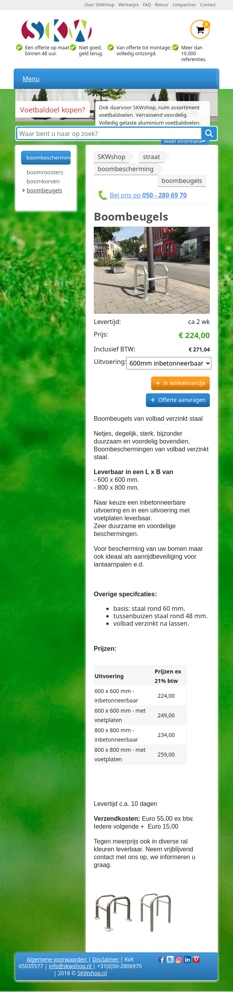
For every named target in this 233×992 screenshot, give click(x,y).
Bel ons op (148, 195)
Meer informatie (183, 141)
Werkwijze (128, 4)
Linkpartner (184, 4)
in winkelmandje (184, 383)
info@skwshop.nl (71, 966)
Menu (30, 78)
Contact (208, 4)
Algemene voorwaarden (57, 959)
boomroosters (45, 172)
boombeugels (44, 190)
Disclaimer (106, 959)
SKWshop (111, 156)
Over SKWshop (99, 4)
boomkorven (43, 181)
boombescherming (48, 157)
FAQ (147, 4)
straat (151, 156)
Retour (162, 4)
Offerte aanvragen (182, 400)
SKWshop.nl (92, 973)
